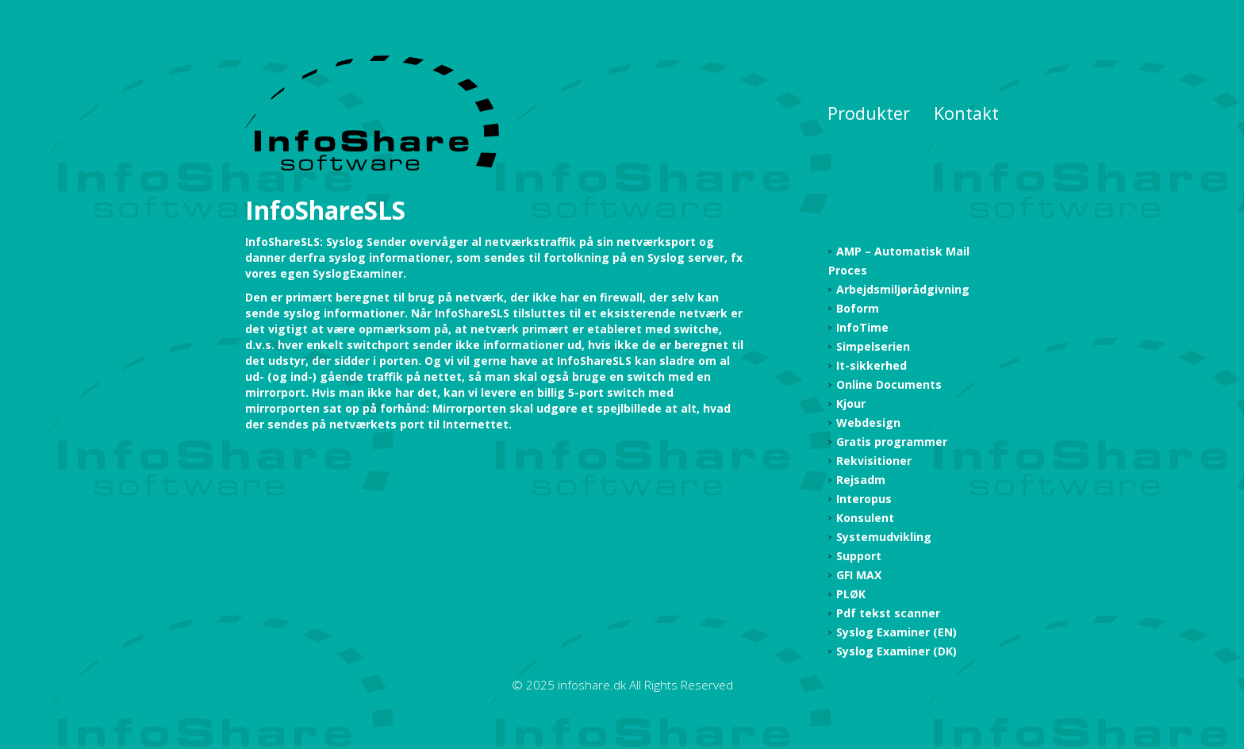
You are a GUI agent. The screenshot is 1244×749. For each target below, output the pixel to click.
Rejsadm (860, 479)
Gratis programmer (891, 441)
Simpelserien (873, 346)
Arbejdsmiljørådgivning (902, 289)
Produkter (868, 113)
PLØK (851, 593)
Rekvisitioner (874, 460)
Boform (857, 308)
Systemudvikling (883, 536)
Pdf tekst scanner (888, 612)
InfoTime (862, 327)
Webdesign (868, 422)
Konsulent (865, 517)
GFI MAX (858, 574)
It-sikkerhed (871, 365)
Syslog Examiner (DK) (896, 651)
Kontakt (966, 113)
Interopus (864, 498)
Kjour (851, 403)
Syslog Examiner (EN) (896, 632)
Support (858, 555)
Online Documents (889, 384)
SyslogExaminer (358, 273)
